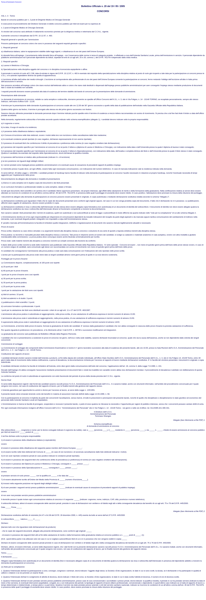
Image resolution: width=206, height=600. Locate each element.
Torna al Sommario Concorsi (11, 2)
